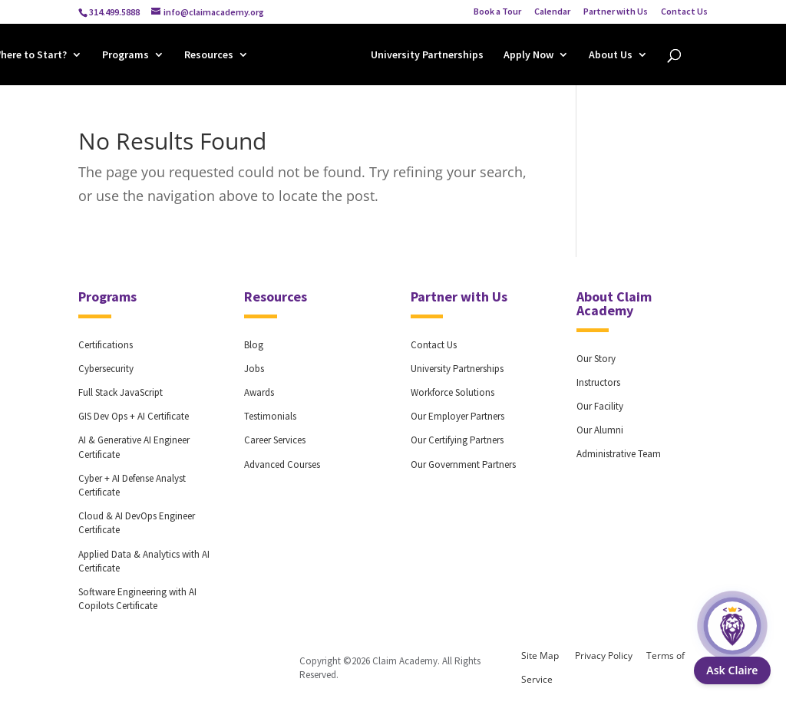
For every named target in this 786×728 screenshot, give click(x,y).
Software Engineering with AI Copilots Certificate (137, 598)
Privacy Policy (603, 655)
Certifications (105, 344)
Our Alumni (599, 429)
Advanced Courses (282, 464)
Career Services (274, 439)
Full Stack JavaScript (120, 392)
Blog (253, 344)
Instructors (598, 382)
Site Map (540, 655)
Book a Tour (497, 12)
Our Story (596, 358)
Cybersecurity (106, 368)
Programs (125, 57)
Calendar (552, 12)
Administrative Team (618, 453)
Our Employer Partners (457, 416)
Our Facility (599, 406)
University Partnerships (427, 57)
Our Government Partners (463, 464)
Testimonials (270, 416)
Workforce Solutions (452, 392)
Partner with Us (615, 12)
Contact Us (684, 12)
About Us (610, 57)
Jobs (254, 368)
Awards (259, 392)
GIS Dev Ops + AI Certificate (133, 416)
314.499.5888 (114, 12)
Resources (208, 57)
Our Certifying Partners (457, 439)
